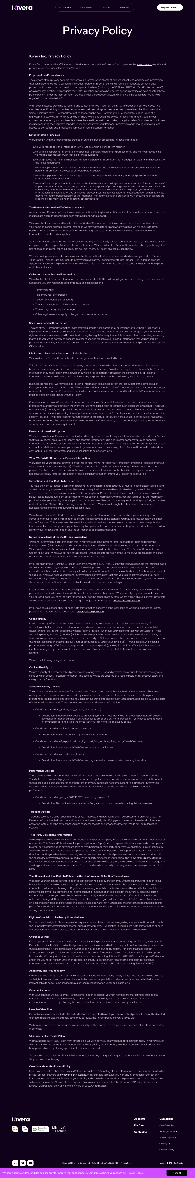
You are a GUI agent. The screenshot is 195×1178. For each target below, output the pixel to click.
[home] (22, 7)
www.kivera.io (144, 64)
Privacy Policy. (135, 1172)
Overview (66, 7)
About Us (124, 7)
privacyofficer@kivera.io (126, 600)
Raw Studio (178, 1163)
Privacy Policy (126, 1163)
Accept (177, 1172)
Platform (107, 7)
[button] (87, 7)
